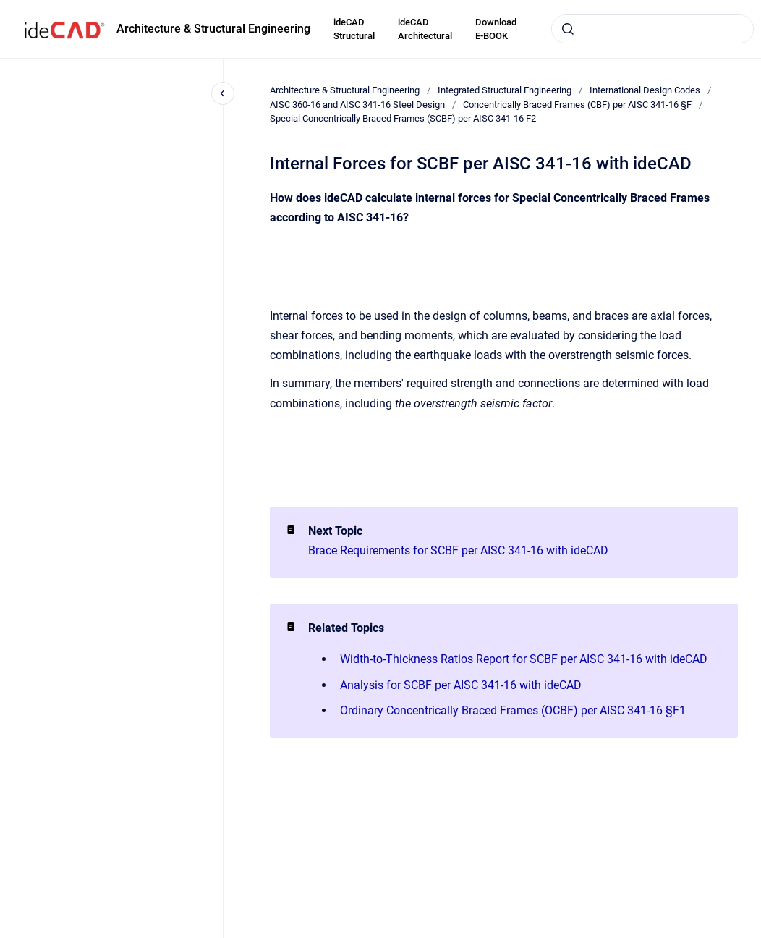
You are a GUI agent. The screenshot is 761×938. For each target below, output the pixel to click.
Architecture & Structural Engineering (213, 28)
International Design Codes (645, 90)
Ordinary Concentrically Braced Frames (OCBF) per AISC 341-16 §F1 (513, 710)
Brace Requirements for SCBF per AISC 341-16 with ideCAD (458, 550)
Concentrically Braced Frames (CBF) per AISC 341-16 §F (577, 104)
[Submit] (567, 29)
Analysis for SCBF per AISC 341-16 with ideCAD (461, 685)
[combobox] (652, 29)
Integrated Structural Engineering (504, 90)
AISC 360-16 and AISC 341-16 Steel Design (357, 104)
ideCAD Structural (354, 29)
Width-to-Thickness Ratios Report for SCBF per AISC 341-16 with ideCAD (523, 659)
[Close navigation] (222, 93)
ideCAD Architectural (425, 29)
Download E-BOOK (495, 29)
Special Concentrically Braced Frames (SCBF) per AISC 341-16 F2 (403, 118)
